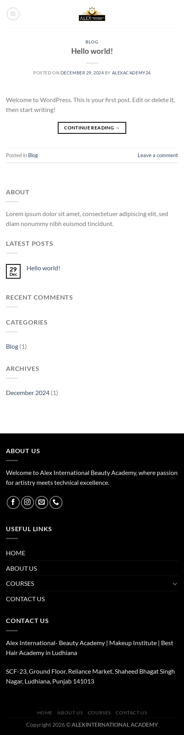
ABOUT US (21, 568)
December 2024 (27, 392)
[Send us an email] (41, 502)
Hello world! (92, 50)
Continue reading (92, 127)
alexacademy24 (131, 72)
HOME (15, 552)
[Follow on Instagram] (27, 502)
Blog (91, 41)
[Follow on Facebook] (13, 502)
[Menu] (13, 14)
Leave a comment (158, 155)
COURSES (20, 583)
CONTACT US (25, 598)
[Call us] (56, 502)
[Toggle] (175, 583)
